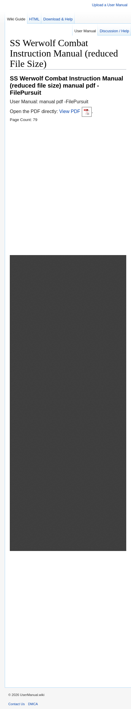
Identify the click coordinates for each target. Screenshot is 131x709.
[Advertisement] (65, 190)
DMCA (33, 704)
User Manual (85, 31)
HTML (34, 19)
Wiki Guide (16, 19)
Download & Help (58, 19)
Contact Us (16, 704)
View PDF (75, 111)
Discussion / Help (114, 31)
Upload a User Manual (109, 5)
